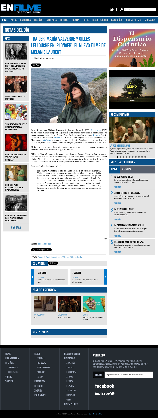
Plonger (40, 257)
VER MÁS (16, 227)
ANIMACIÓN (70, 363)
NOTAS (14, 20)
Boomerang (96, 130)
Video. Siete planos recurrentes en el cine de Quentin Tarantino (16, 185)
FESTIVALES (70, 395)
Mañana (58, 138)
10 (145, 157)
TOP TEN (9, 381)
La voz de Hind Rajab (120, 146)
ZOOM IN (75, 20)
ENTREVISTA (51, 20)
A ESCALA (70, 367)
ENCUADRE (41, 372)
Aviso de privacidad (95, 414)
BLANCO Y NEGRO (133, 20)
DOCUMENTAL (71, 372)
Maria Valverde (63, 257)
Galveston (47, 140)
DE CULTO (69, 381)
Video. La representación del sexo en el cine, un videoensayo (16, 155)
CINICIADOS (150, 20)
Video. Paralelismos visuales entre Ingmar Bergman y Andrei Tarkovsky (16, 216)
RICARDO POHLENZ (43, 367)
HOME (5, 20)
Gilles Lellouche (75, 257)
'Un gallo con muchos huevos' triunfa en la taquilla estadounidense (16, 124)
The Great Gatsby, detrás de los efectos (16, 95)
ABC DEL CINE (71, 390)
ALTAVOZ (69, 376)
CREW (68, 399)
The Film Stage (44, 244)
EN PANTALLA (39, 315)
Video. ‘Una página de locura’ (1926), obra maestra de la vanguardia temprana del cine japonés (16, 65)
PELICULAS (40, 358)
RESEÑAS (38, 20)
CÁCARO (104, 20)
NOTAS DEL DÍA (17, 30)
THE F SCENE (41, 363)
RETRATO (64, 20)
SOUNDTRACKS (13, 372)
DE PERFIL (70, 386)
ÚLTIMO (114, 169)
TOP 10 (86, 20)
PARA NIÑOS (116, 20)
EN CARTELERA (12, 358)
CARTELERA (25, 20)
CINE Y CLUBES (71, 404)
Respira (96, 135)
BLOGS (95, 20)
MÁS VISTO (126, 169)
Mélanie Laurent (50, 257)
